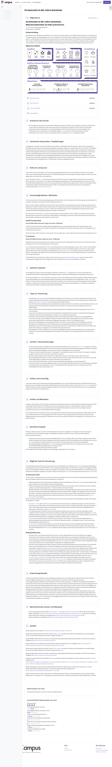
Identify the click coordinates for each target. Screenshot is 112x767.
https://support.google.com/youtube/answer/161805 (74, 620)
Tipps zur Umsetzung (43, 295)
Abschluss (96, 98)
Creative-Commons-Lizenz (63, 564)
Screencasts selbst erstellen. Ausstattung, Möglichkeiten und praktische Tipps (65, 619)
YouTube (67, 545)
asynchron (75, 133)
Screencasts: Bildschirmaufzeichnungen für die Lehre (62, 636)
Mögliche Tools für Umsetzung (46, 464)
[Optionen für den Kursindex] (20, 7)
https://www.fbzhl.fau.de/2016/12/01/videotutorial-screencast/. (47, 676)
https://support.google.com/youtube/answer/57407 (68, 622)
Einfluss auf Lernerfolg (43, 381)
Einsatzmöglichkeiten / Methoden (48, 196)
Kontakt (70, 754)
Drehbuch (44, 300)
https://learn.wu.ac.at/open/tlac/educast (48, 646)
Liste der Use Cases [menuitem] (26, 2)
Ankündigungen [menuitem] (36, 2)
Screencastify (56, 513)
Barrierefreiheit (46, 187)
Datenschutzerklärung (100, 756)
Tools (67, 131)
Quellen (37, 631)
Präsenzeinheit (90, 388)
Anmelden (107, 2)
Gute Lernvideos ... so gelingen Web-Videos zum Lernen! (67, 617)
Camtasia (35, 522)
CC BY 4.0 (32, 27)
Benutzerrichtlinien (99, 758)
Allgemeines (39, 18)
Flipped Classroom (62, 639)
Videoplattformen (37, 537)
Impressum (97, 754)
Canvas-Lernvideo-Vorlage (47, 304)
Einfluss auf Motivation (43, 402)
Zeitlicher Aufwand (42, 269)
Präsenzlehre (53, 532)
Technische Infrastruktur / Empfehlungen (51, 142)
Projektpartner (72, 756)
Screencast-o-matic (38, 507)
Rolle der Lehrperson (42, 168)
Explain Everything (72, 252)
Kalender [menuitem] (17, 2)
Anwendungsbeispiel (42, 578)
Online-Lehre (85, 349)
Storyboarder (97, 475)
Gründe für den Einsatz (43, 121)
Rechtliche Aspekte (42, 430)
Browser (52, 507)
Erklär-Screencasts (37, 221)
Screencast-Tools (37, 478)
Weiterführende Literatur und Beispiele (57, 552)
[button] (31, 17)
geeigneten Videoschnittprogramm (74, 259)
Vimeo (74, 545)
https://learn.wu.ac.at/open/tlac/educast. (50, 661)
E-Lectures (34, 237)
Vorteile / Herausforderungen (46, 344)
